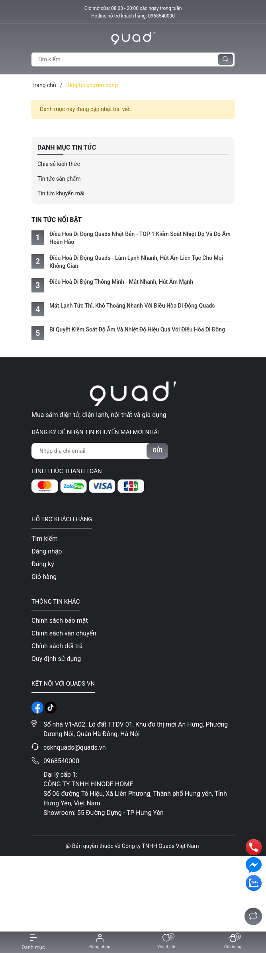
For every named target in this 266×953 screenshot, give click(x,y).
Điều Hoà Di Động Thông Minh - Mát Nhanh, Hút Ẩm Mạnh (121, 282)
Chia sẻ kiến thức (58, 164)
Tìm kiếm (44, 538)
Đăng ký (42, 564)
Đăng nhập (46, 551)
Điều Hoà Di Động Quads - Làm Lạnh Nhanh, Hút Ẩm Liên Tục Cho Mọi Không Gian (136, 262)
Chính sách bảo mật (59, 620)
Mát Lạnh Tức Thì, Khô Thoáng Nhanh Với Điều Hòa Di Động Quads (132, 305)
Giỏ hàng (44, 577)
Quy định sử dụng (56, 659)
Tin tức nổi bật (56, 220)
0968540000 (161, 16)
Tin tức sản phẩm (59, 178)
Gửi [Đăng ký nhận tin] (157, 450)
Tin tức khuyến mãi (60, 193)
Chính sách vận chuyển (63, 633)
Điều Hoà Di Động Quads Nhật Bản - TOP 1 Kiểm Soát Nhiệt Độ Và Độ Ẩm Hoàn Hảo (140, 238)
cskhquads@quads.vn (74, 747)
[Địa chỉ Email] (99, 451)
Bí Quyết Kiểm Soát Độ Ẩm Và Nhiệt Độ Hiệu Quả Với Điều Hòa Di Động (137, 329)
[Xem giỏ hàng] (233, 942)
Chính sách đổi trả (57, 646)
